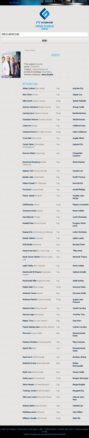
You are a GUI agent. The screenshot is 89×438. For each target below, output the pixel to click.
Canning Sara (28, 113)
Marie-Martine (79, 162)
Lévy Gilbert (77, 412)
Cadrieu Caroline (80, 327)
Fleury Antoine (79, 342)
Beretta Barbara (79, 113)
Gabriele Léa (78, 406)
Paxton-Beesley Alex (31, 327)
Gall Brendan (28, 205)
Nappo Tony (28, 321)
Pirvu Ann (27, 333)
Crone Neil (27, 138)
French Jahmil (28, 196)
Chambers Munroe (30, 119)
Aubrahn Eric (78, 88)
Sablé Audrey (78, 281)
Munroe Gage (28, 314)
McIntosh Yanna (29, 293)
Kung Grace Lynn (30, 251)
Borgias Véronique (80, 378)
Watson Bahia (28, 406)
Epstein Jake (28, 177)
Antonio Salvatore (30, 107)
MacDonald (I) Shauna (32, 272)
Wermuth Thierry (80, 257)
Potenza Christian (30, 342)
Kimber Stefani (29, 238)
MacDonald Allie (29, 281)
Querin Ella (27, 348)
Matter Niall (27, 287)
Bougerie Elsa (78, 391)
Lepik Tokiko (28, 266)
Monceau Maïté (79, 293)
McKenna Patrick (30, 299)
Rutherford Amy (29, 363)
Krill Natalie (27, 244)
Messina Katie (28, 308)
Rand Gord (27, 357)
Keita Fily (76, 418)
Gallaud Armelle (79, 272)
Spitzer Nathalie (79, 101)
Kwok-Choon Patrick (31, 257)
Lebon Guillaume (80, 132)
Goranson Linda (29, 211)
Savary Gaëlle (78, 372)
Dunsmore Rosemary (31, 162)
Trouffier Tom (79, 314)
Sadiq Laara (28, 378)
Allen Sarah (27, 101)
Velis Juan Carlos (30, 397)
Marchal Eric (78, 183)
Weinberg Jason (29, 412)
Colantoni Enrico (30, 132)
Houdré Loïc (78, 171)
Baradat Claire (79, 244)
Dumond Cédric (79, 287)
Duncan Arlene (29, 153)
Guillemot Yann (79, 126)
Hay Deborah (28, 217)
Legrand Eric (78, 144)
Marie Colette (78, 211)
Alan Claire (27, 95)
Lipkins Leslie (78, 238)
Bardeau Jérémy (79, 357)
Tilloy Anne (77, 251)
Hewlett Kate (28, 223)
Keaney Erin (27, 232)
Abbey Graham (29, 88)
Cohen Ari (27, 126)
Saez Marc (77, 321)
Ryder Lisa (27, 372)
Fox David (27, 189)
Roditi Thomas (79, 177)
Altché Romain (79, 119)
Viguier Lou (77, 95)
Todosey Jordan (30, 391)
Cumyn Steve (28, 144)
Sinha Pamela (28, 384)
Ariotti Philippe (79, 189)
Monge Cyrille (78, 107)
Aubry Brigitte (47, 75)
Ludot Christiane (80, 217)
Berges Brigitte (79, 384)
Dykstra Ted (28, 171)
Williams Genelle (29, 418)
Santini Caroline (79, 308)
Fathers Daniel (28, 183)
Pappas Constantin (81, 205)
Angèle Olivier (78, 138)
